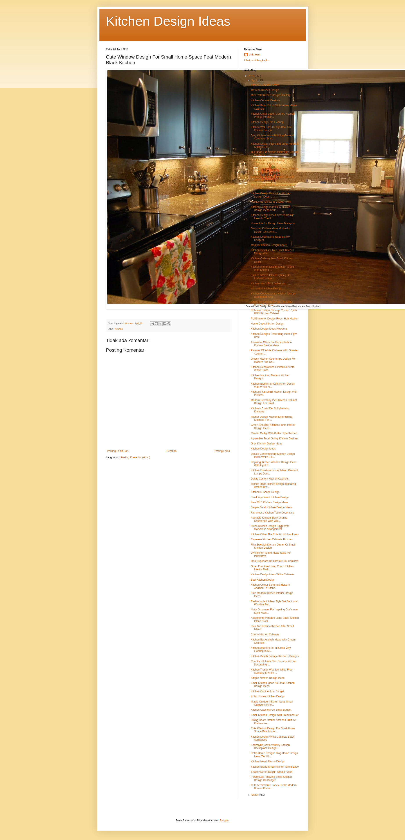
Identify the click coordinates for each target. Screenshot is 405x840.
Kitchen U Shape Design (265, 492)
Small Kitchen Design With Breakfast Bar (274, 715)
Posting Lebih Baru (118, 451)
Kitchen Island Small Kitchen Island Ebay (275, 766)
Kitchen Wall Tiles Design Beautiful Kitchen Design (271, 129)
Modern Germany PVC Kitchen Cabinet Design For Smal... (274, 402)
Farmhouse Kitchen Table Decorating (272, 512)
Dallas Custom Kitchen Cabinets (269, 478)
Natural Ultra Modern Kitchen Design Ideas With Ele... (272, 178)
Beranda (171, 451)
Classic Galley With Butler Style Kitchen (274, 433)
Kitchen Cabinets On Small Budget (271, 709)
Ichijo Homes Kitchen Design (267, 696)
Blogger (224, 820)
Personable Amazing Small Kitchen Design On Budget (271, 778)
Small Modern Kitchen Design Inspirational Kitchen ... (268, 162)
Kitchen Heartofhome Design (267, 761)
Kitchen (119, 329)
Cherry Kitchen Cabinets (265, 634)
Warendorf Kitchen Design (266, 288)
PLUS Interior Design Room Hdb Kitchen (274, 318)
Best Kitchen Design (262, 579)
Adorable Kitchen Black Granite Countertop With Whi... (269, 519)
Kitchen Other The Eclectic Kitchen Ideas (275, 534)
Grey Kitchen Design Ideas (266, 443)
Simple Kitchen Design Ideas (267, 677)
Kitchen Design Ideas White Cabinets (272, 574)
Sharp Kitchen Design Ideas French (271, 771)
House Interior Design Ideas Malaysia (272, 223)
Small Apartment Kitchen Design (269, 497)
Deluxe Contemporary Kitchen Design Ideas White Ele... (273, 455)
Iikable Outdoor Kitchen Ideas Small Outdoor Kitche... (272, 703)
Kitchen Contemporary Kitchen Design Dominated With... (273, 295)
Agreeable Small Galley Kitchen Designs (274, 438)
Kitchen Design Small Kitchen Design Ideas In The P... (272, 217)
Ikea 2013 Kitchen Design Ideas (269, 502)
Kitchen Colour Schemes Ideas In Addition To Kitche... (270, 586)
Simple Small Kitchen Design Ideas (271, 507)
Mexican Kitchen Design (265, 90)
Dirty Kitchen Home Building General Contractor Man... (272, 137)
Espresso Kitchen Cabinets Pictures (272, 539)
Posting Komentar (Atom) (135, 457)
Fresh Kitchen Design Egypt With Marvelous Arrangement (270, 527)
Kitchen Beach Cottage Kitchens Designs (275, 656)
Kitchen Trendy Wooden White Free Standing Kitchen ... (271, 671)
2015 (251, 76)
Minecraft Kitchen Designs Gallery (270, 95)
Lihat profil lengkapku (256, 60)
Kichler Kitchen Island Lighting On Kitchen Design (270, 277)
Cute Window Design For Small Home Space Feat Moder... (273, 730)
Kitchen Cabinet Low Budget (267, 691)
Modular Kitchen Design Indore (269, 245)
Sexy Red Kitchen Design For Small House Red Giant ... (272, 303)
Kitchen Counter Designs (265, 100)
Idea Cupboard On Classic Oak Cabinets (274, 561)
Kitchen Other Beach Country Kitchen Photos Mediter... (272, 115)
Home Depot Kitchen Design (267, 323)
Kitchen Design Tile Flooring (267, 122)
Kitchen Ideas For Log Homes (268, 283)
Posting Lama (222, 451)
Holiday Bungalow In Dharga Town (271, 201)
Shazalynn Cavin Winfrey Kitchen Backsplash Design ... (270, 747)
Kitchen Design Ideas (168, 21)
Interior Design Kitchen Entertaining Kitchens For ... (271, 418)
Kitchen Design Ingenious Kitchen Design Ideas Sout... (270, 208)
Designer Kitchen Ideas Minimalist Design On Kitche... (270, 230)
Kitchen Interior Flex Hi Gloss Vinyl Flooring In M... (271, 649)
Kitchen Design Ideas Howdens (269, 328)
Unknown (255, 54)
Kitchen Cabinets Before (265, 85)
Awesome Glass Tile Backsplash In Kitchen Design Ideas (271, 344)
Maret (255, 794)
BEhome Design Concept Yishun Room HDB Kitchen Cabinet (274, 312)
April (254, 80)
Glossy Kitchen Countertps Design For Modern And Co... (273, 360)
